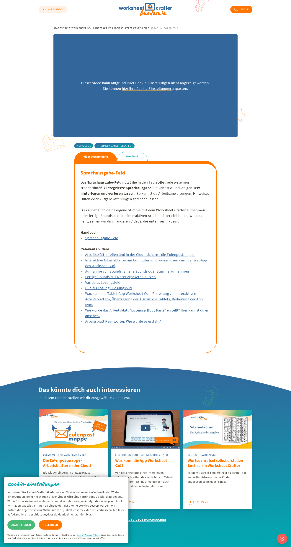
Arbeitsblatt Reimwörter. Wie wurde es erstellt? (123, 321)
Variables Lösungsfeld (102, 282)
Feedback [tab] (132, 156)
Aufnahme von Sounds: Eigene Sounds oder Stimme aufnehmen (137, 271)
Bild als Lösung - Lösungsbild (108, 288)
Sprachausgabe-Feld (101, 237)
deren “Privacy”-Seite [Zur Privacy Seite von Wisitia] (88, 534)
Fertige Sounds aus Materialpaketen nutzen (120, 276)
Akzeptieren (21, 525)
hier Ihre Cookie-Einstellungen (147, 88)
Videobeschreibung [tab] (95, 156)
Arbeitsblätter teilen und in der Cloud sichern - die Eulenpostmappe (140, 254)
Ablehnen (50, 525)
